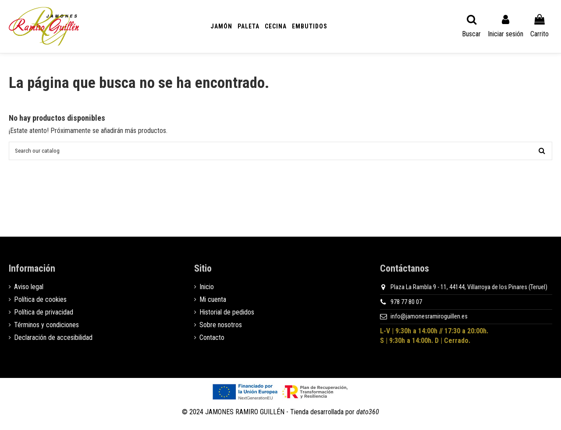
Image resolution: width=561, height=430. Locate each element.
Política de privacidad (43, 316)
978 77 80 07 (406, 305)
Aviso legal (28, 291)
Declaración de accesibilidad (53, 341)
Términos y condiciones (46, 328)
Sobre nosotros (220, 328)
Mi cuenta (212, 303)
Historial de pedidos (226, 316)
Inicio (206, 291)
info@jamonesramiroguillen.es (429, 320)
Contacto (211, 341)
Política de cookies (40, 303)
